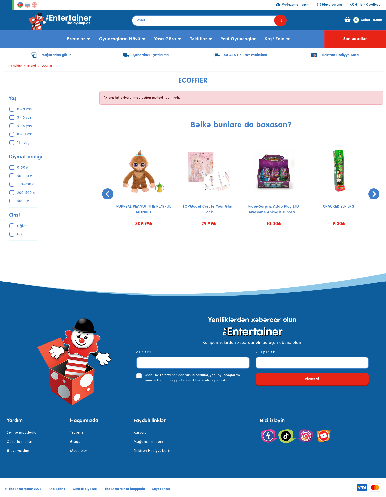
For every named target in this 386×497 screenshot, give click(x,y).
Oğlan (22, 226)
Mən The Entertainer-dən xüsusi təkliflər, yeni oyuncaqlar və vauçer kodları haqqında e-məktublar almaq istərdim (192, 378)
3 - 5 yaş (24, 117)
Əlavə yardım (18, 451)
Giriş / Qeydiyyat (366, 4)
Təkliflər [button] (198, 39)
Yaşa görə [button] (165, 39)
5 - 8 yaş (24, 126)
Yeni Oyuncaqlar (238, 39)
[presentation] (105, 193)
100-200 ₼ (25, 184)
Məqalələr (78, 451)
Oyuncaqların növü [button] (120, 39)
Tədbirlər (77, 432)
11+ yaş (23, 143)
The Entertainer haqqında (125, 489)
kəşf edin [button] (275, 39)
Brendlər (76, 39)
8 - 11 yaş (24, 134)
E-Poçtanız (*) (266, 352)
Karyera (140, 432)
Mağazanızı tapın (148, 442)
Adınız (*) (143, 352)
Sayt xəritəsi (162, 489)
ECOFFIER (48, 66)
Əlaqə (75, 442)
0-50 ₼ (22, 167)
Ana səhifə (14, 66)
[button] (237, 250)
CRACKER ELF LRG (338, 206)
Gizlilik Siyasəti (85, 489)
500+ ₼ (23, 201)
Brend (31, 66)
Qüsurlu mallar (20, 442)
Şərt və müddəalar (22, 432)
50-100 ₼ (24, 176)
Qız (20, 234)
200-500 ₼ (26, 193)
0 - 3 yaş (24, 109)
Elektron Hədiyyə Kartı (152, 451)
